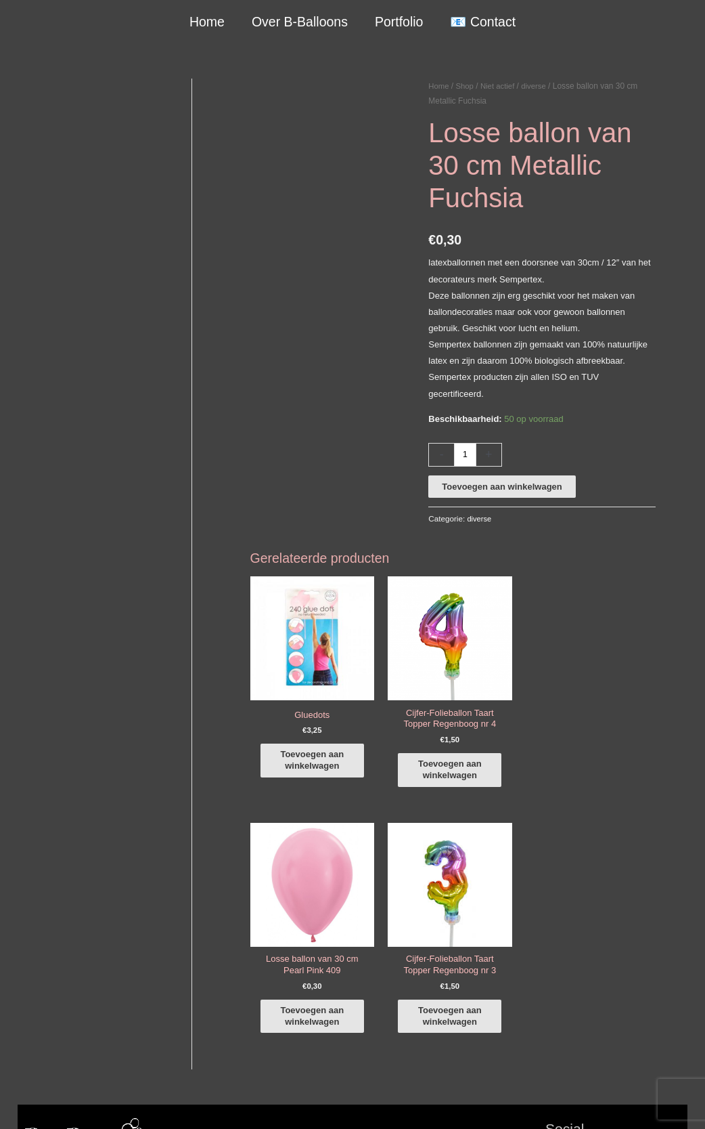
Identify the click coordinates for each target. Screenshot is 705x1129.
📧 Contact (482, 21)
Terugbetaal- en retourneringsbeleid (618, 1103)
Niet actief (500, 86)
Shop (466, 86)
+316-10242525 (62, 955)
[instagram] (616, 924)
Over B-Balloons (300, 21)
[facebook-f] (616, 905)
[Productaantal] (465, 455)
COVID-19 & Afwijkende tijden (76, 1043)
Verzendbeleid (511, 1103)
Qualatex (35, 1060)
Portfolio (398, 21)
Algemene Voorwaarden (429, 1103)
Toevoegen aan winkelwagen (502, 487)
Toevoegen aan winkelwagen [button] (315, 735)
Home (207, 21)
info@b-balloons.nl (67, 971)
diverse (538, 86)
